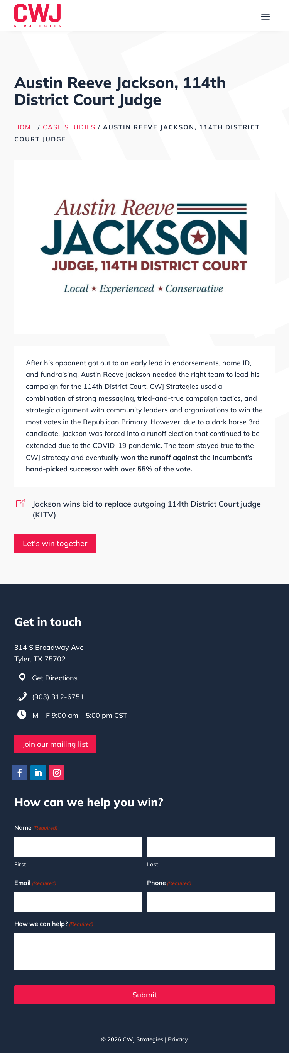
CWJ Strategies (143, 1039)
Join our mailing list (55, 744)
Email (35, 883)
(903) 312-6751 (58, 696)
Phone (169, 883)
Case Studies (69, 127)
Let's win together (55, 543)
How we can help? (53, 924)
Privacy (178, 1039)
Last (152, 864)
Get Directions (55, 677)
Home (24, 127)
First (20, 864)
